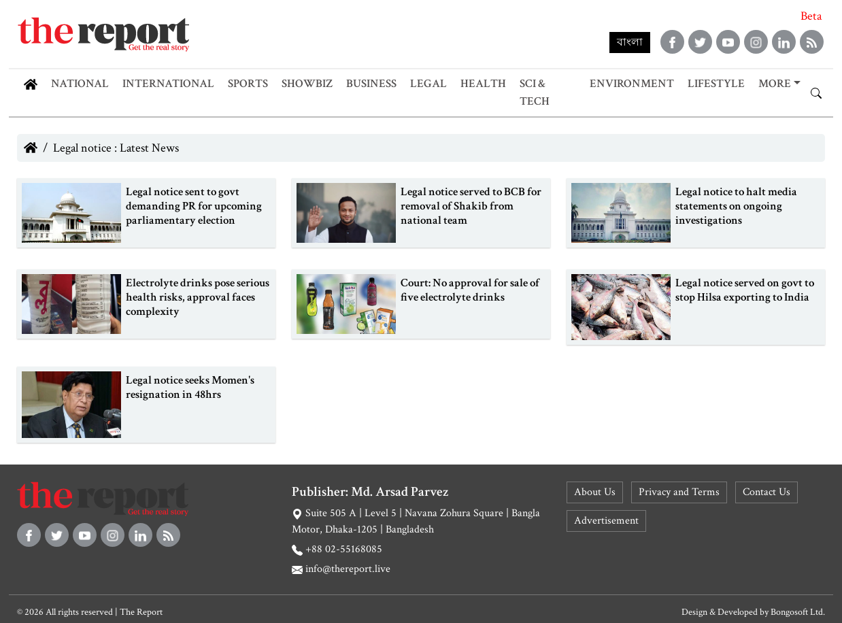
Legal (428, 83)
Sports (248, 83)
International (168, 83)
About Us (595, 492)
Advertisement (606, 520)
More (774, 83)
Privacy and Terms (679, 492)
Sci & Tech (535, 92)
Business (371, 83)
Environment (632, 83)
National (80, 83)
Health (483, 83)
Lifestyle (716, 83)
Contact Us (766, 492)
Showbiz (307, 83)
